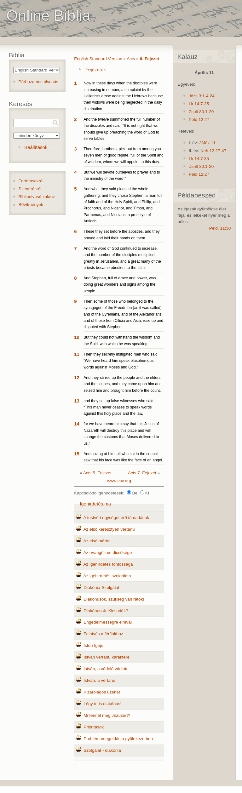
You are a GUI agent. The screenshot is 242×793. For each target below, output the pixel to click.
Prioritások (94, 727)
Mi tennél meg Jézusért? (107, 715)
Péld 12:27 (199, 119)
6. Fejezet (149, 58)
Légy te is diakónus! (102, 703)
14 (76, 423)
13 (76, 400)
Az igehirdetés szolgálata (107, 575)
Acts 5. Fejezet (97, 473)
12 (76, 377)
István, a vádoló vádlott (105, 668)
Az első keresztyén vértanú (109, 529)
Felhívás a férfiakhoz (103, 633)
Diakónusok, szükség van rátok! (114, 599)
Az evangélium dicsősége (107, 552)
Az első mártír (96, 541)
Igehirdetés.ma (95, 503)
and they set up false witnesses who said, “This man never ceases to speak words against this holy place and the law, (119, 407)
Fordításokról (31, 181)
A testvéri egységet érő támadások (116, 517)
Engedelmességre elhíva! (108, 622)
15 (76, 453)
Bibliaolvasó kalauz (37, 196)
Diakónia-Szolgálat (101, 587)
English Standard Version (98, 58)
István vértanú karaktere (107, 657)
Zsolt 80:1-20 (201, 111)
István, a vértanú (99, 680)
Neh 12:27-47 (213, 150)
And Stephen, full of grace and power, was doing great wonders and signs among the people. (120, 284)
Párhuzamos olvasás (38, 81)
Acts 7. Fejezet (142, 473)
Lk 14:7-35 (199, 103)
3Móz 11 (207, 142)
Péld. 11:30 (220, 228)
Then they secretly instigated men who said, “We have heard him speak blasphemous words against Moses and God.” (121, 360)
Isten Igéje (93, 645)
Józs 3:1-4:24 (202, 96)
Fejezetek (95, 69)
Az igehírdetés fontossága (108, 564)
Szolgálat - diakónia (102, 750)
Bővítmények (31, 204)
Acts (131, 58)
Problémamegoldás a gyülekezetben (118, 738)
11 (76, 354)
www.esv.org (119, 480)
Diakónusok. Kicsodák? (106, 610)
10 (76, 337)
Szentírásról (30, 188)
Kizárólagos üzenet (102, 692)
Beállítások (35, 147)
